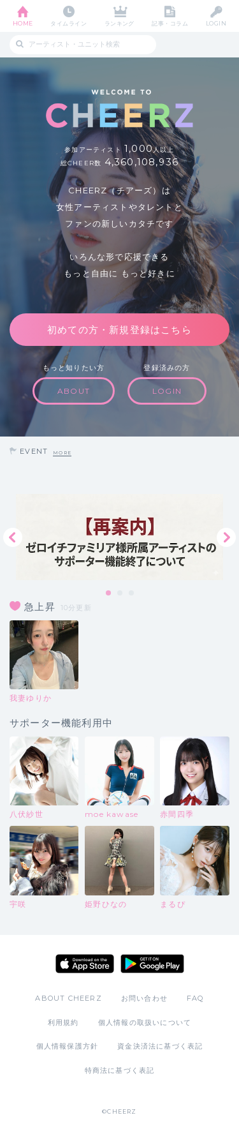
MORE (62, 453)
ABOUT (73, 391)
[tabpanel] (119, 537)
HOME (23, 23)
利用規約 (63, 1022)
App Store (84, 963)
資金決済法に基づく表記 (160, 1046)
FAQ (195, 998)
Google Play (152, 963)
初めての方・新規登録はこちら (119, 330)
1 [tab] (109, 593)
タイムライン (68, 23)
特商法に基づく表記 (120, 1070)
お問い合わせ (144, 998)
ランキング (119, 23)
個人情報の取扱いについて (144, 1022)
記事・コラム (170, 23)
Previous (12, 537)
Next (226, 537)
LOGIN (216, 23)
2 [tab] (120, 593)
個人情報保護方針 (67, 1046)
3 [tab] (132, 593)
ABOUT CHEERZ (68, 998)
